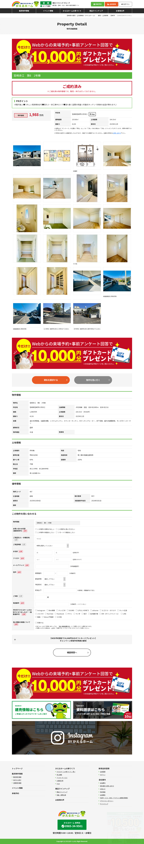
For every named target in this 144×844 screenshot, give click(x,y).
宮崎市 (113, 15)
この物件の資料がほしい (44, 529)
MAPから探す (17, 780)
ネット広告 (122, 610)
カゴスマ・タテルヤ (108, 610)
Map (92, 114)
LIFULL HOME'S (82, 610)
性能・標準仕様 (61, 795)
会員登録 (111, 4)
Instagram (40, 610)
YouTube (49, 614)
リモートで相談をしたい (65, 532)
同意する (39, 623)
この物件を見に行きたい (65, 529)
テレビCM (60, 610)
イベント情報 (48, 11)
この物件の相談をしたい (44, 532)
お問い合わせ (117, 133)
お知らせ (102, 789)
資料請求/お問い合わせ (107, 786)
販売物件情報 (24, 11)
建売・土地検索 (103, 15)
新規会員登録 (104, 768)
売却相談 (102, 792)
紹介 (84, 614)
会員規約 (102, 795)
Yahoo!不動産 (48, 617)
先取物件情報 (17, 783)
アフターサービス (62, 778)
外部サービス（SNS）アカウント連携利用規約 (114, 798)
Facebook (59, 614)
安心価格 (59, 775)
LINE (123, 614)
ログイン (125, 4)
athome (94, 610)
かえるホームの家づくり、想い (66, 772)
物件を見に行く (93, 379)
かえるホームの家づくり (72, 11)
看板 (37, 617)
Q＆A (58, 784)
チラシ (68, 614)
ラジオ (77, 614)
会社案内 (102, 779)
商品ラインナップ (96, 11)
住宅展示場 (93, 614)
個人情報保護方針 (64, 626)
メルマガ (39, 614)
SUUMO (70, 610)
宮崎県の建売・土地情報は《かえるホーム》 (81, 15)
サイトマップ (104, 804)
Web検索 (51, 610)
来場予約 (98, 4)
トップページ (17, 768)
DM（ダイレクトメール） (109, 614)
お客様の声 (120, 11)
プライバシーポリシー (106, 801)
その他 (58, 617)
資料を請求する (51, 379)
